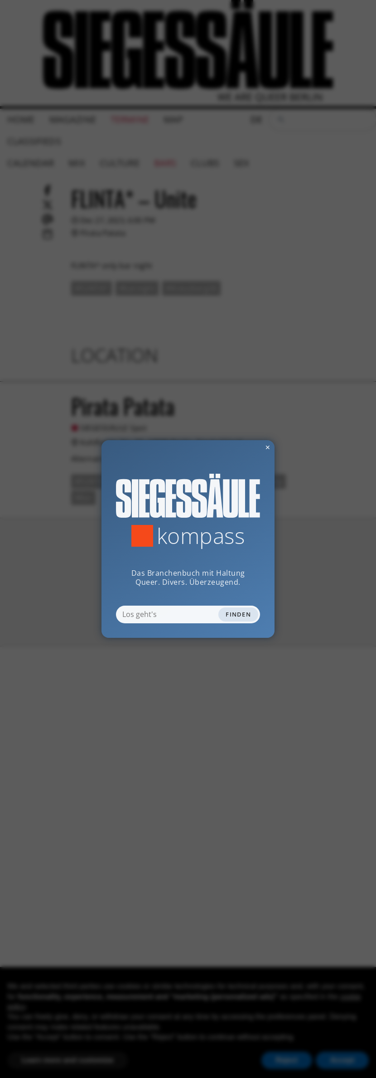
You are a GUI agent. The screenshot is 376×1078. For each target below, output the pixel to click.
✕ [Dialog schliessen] (245, 447)
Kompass (201, 535)
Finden (238, 614)
